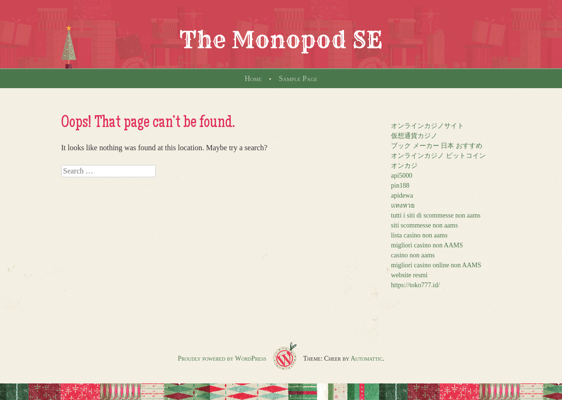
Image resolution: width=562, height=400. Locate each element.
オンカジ (404, 165)
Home (253, 78)
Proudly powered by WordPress (222, 358)
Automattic (367, 358)
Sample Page (298, 78)
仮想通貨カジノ (414, 135)
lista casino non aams (419, 235)
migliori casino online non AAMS (436, 265)
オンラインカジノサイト (427, 125)
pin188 (400, 185)
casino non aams (413, 255)
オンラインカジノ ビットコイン (438, 155)
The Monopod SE (281, 40)
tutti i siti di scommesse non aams (435, 215)
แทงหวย (403, 205)
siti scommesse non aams (424, 225)
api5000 (401, 175)
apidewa (402, 195)
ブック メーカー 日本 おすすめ (436, 145)
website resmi (409, 275)
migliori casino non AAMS (427, 245)
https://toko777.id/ (415, 285)
